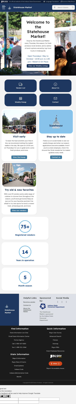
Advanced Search (55, 312)
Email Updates (19, 341)
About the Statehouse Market (27, 285)
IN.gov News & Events (19, 337)
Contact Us (27, 280)
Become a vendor (29, 277)
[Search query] (64, 8)
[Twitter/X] (62, 277)
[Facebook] (57, 277)
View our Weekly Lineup (38, 66)
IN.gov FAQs (55, 323)
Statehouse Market (23, 8)
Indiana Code (19, 345)
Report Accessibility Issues (55, 344)
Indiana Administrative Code (19, 348)
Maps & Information (19, 334)
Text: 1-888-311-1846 (19, 323)
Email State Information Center (19, 312)
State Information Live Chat (19, 308)
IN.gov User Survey (55, 308)
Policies (55, 315)
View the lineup (19, 158)
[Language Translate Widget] (51, 1)
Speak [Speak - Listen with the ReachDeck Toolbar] (55, 339)
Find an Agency (19, 315)
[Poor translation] (7, 371)
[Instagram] (66, 277)
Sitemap (55, 319)
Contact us (56, 158)
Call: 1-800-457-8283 (19, 319)
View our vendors (19, 211)
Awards (19, 352)
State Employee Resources (55, 326)
